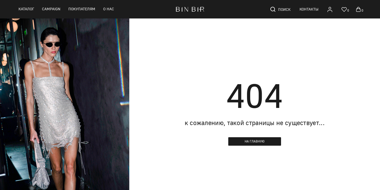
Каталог (26, 9)
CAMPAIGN (51, 9)
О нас (108, 9)
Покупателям (81, 9)
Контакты (309, 9)
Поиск (280, 9)
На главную (255, 141)
